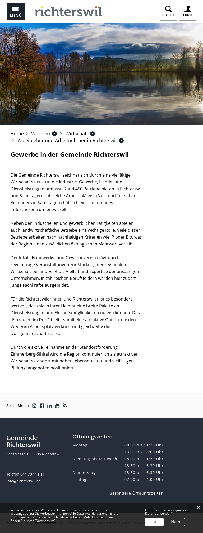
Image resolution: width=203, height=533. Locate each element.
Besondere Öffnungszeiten (137, 493)
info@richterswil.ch (23, 480)
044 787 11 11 (32, 474)
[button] (40, 133)
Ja (154, 522)
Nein (175, 522)
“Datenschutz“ (45, 520)
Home (17, 133)
